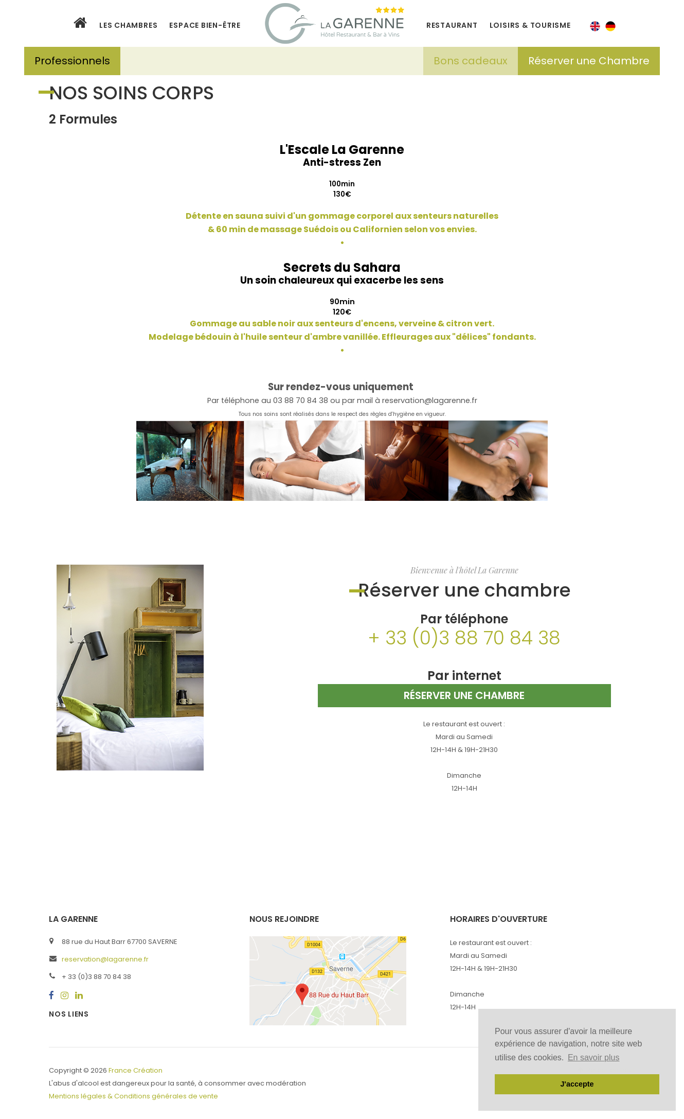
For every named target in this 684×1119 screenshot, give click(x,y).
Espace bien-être (204, 25)
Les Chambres (128, 25)
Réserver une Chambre (589, 61)
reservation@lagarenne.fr (105, 959)
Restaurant (452, 25)
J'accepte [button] (576, 1084)
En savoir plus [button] (594, 1057)
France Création (136, 1070)
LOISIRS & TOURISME (530, 25)
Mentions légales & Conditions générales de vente (133, 1096)
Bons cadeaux (471, 61)
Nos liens (69, 1014)
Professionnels (72, 61)
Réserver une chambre (464, 695)
